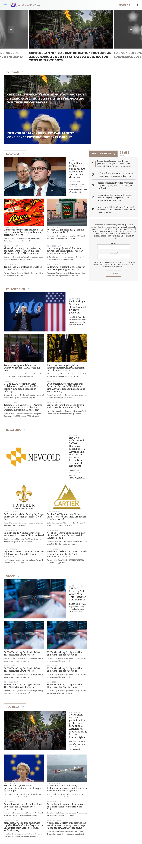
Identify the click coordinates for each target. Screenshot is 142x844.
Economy (15, 121)
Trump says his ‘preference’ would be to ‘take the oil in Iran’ (23, 235)
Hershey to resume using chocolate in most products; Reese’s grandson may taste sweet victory (23, 200)
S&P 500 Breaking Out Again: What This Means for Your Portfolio (77, 562)
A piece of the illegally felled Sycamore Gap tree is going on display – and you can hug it (115, 154)
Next (131, 29)
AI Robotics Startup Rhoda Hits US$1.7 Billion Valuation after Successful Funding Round (66, 503)
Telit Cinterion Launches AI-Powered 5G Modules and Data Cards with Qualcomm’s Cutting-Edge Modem (23, 375)
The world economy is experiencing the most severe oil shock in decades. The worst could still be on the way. (23, 218)
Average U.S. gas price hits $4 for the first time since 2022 (65, 198)
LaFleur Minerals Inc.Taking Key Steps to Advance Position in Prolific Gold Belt (24, 484)
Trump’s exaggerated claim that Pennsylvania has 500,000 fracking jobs (22, 335)
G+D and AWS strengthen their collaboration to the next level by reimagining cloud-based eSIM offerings (21, 355)
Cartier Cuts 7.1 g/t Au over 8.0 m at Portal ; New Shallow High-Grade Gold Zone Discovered (66, 484)
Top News (15, 674)
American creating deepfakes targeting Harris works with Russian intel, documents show (66, 335)
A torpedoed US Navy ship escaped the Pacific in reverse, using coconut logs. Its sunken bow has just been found (66, 793)
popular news (104, 121)
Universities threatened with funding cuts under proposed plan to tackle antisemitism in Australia (115, 166)
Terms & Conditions (87, 822)
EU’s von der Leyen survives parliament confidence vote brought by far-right (23, 755)
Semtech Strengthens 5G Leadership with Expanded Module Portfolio (65, 373)
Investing (15, 397)
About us (52, 822)
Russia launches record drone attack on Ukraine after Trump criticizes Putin (66, 774)
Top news (15, 72)
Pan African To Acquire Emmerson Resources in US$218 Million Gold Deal (24, 501)
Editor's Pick (17, 256)
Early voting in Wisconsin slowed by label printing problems (77, 275)
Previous (11, 29)
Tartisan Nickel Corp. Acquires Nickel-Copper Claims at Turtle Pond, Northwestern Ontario (67, 521)
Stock (12, 543)
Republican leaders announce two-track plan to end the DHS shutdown (77, 138)
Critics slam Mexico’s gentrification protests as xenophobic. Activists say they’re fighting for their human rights (78, 693)
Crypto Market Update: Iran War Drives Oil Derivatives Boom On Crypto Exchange (24, 521)
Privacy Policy (68, 822)
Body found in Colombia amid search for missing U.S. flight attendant (66, 235)
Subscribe (124, 5)
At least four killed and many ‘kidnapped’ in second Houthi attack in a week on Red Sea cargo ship (67, 755)
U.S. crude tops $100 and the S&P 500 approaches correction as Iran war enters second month (65, 218)
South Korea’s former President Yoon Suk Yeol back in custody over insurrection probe (23, 774)
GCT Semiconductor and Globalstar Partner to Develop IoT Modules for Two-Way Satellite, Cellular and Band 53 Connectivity (66, 355)
